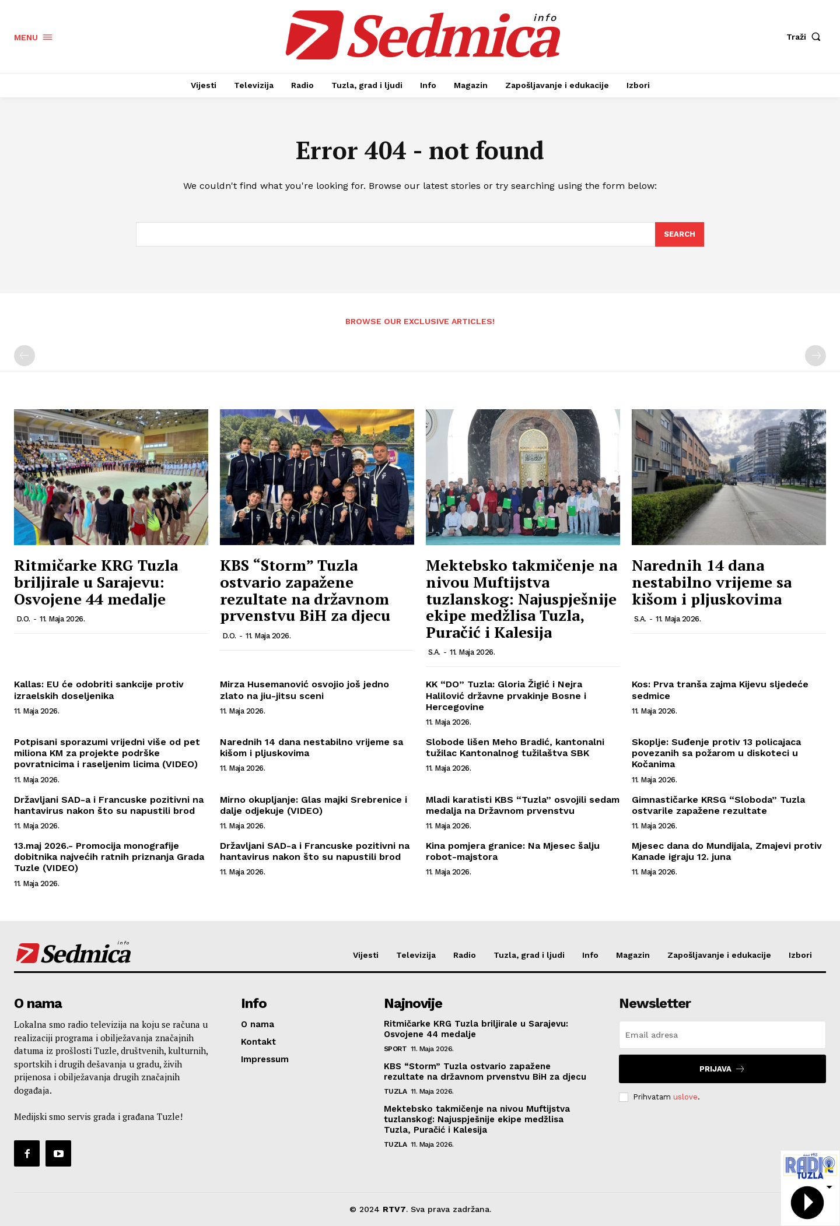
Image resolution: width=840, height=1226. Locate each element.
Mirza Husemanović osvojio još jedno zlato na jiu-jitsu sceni (304, 690)
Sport (395, 1049)
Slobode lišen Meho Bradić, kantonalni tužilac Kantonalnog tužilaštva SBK (515, 747)
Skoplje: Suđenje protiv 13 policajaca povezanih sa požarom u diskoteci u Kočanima (716, 753)
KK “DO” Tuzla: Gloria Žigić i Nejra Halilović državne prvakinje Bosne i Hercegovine (506, 695)
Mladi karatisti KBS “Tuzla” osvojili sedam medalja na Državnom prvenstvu (523, 805)
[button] (806, 36)
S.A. (434, 652)
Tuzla (395, 1091)
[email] (722, 1035)
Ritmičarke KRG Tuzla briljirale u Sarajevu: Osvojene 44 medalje (96, 582)
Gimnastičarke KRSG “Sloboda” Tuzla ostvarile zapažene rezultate (718, 805)
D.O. (23, 618)
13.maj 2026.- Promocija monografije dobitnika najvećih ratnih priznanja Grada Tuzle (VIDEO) (109, 856)
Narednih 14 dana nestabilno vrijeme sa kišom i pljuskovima (712, 582)
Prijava (722, 1068)
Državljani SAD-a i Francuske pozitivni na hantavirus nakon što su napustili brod (109, 805)
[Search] (679, 234)
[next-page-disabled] (815, 356)
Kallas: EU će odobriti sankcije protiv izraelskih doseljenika (99, 690)
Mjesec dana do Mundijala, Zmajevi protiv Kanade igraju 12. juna (727, 851)
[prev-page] (24, 356)
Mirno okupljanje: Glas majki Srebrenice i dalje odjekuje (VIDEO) (313, 805)
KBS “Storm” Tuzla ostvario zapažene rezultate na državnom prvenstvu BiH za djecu (305, 591)
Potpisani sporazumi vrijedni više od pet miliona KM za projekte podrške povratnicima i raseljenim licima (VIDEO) (107, 753)
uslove (685, 1096)
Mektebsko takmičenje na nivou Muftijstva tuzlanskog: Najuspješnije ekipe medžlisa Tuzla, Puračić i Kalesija (521, 599)
